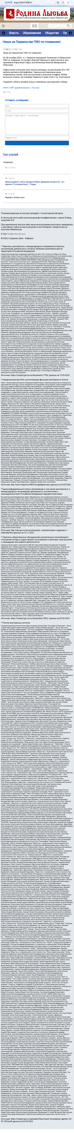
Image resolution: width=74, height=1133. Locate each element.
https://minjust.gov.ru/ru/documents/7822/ (30, 622)
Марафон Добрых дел (14, 201)
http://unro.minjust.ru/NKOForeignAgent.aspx (30, 488)
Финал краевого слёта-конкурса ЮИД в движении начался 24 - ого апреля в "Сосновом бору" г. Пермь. (34, 187)
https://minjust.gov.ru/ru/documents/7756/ (30, 379)
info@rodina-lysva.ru (16, 237)
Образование (32, 33)
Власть (14, 33)
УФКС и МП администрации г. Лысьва (21, 88)
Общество (52, 33)
